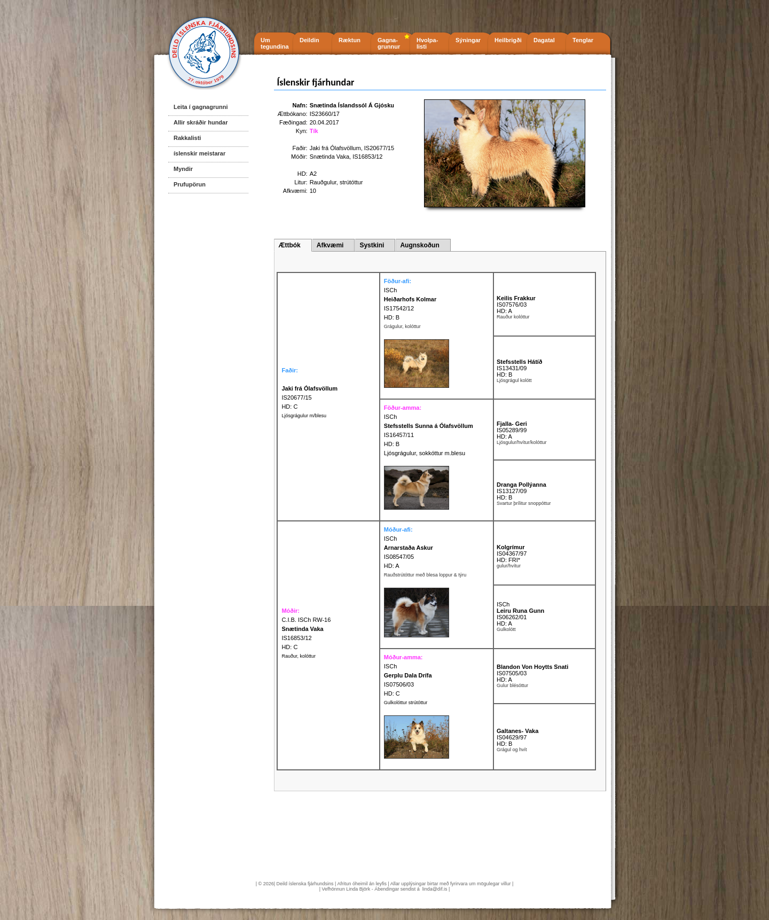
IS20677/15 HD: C (309, 397)
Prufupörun (190, 184)
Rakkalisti (187, 138)
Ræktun (349, 40)
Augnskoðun (419, 245)
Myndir (183, 169)
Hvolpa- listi (427, 43)
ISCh (390, 290)
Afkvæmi (330, 245)
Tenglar (582, 40)
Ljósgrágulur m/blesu (303, 415)
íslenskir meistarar (199, 153)
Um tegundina (275, 43)
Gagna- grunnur (389, 43)
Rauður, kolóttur (298, 656)
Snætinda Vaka (329, 156)
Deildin (309, 40)
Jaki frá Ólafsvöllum (335, 148)
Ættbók (289, 245)
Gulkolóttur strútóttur (406, 702)
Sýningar (468, 40)
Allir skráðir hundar (200, 122)
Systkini (371, 245)
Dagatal (544, 40)
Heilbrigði (508, 40)
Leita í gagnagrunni (200, 107)
